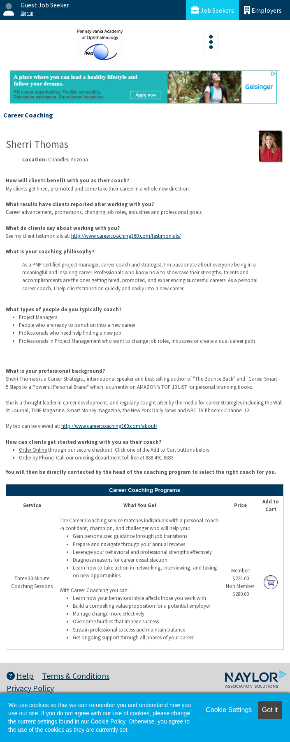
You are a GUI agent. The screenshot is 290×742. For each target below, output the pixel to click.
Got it (270, 709)
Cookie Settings (229, 709)
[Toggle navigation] (211, 42)
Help (20, 676)
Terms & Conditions (75, 676)
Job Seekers (212, 10)
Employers (263, 10)
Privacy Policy (30, 688)
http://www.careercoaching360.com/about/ (109, 426)
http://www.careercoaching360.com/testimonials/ (126, 235)
